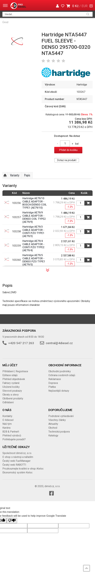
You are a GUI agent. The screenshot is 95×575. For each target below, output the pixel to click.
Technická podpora (59, 431)
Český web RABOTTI (14, 464)
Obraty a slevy (10, 394)
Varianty (14, 175)
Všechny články (57, 420)
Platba (52, 386)
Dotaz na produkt (66, 160)
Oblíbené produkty (12, 398)
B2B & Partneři (10, 431)
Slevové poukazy (12, 390)
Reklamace (54, 379)
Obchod (52, 427)
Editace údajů (10, 375)
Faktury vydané (10, 383)
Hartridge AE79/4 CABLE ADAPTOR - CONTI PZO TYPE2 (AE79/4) (33, 245)
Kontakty (7, 416)
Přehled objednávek (13, 379)
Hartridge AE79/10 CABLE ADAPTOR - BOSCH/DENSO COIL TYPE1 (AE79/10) (34, 203)
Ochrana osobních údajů (61, 375)
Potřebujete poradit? (14, 439)
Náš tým (7, 423)
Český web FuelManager (16, 460)
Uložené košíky (11, 386)
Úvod (5, 22)
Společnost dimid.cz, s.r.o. (17, 453)
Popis (27, 175)
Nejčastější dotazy (58, 390)
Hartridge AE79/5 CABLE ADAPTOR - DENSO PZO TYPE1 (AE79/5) (33, 260)
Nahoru (5, 175)
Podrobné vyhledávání (61, 416)
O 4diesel (7, 420)
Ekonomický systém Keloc (17, 472)
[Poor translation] (12, 520)
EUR (85, 6)
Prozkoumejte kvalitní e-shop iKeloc (23, 468)
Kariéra (6, 427)
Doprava (53, 383)
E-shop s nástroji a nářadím (17, 457)
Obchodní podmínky (59, 371)
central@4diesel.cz (59, 343)
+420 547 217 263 (21, 343)
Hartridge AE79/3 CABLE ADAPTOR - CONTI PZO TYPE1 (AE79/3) (33, 231)
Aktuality (53, 423)
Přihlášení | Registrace (15, 371)
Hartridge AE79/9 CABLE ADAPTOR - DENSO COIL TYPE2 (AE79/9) (34, 217)
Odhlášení (8, 402)
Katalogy (53, 435)
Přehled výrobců (11, 435)
